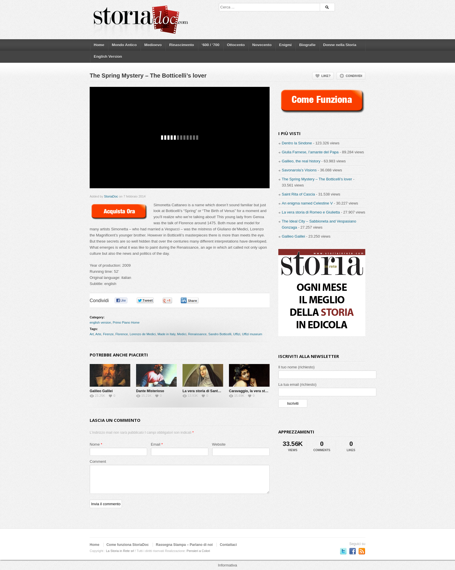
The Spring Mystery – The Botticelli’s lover (317, 179)
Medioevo (153, 45)
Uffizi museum (252, 334)
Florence (121, 334)
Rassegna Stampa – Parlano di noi (184, 545)
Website (219, 444)
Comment (98, 461)
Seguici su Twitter (343, 551)
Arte (98, 334)
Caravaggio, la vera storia (250, 391)
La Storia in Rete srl (120, 551)
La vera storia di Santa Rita (205, 391)
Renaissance (197, 334)
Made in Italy (167, 334)
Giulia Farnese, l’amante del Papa (310, 152)
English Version (108, 56)
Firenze (108, 334)
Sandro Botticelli (220, 334)
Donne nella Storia (339, 45)
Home (99, 45)
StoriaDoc (111, 196)
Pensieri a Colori (198, 551)
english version (100, 322)
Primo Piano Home (126, 322)
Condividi (354, 76)
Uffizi (236, 334)
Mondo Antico (124, 45)
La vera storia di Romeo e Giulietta (311, 212)
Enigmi (285, 45)
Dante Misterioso (150, 391)
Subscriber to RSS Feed (361, 551)
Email (155, 444)
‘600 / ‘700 (210, 45)
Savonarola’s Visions (299, 170)
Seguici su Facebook (352, 551)
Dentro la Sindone (297, 143)
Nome (95, 444)
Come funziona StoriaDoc (127, 545)
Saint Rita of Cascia (298, 194)
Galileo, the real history (301, 161)
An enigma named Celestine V (307, 203)
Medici (181, 334)
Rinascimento (181, 45)
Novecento (261, 45)
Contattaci (228, 545)
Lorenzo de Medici (143, 334)
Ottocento (236, 45)
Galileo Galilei (101, 391)
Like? (326, 76)
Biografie (307, 45)
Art (92, 334)
